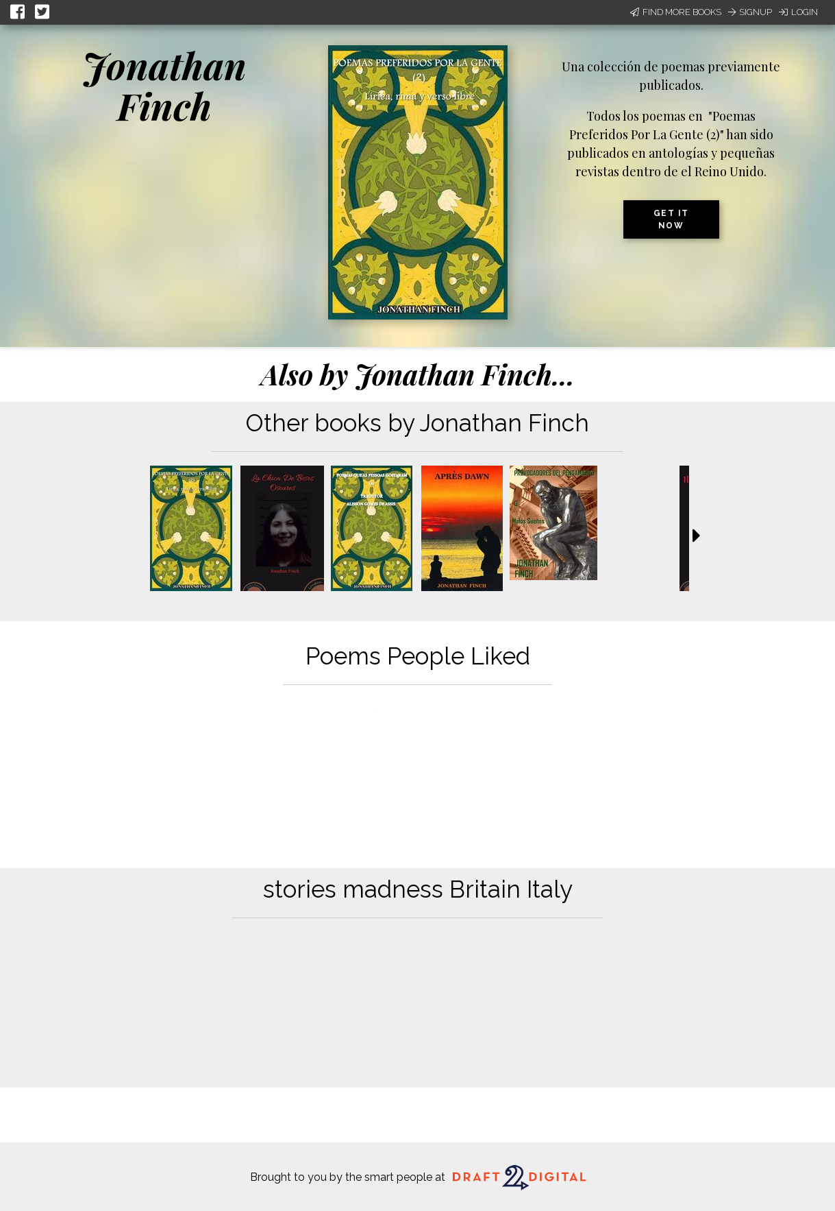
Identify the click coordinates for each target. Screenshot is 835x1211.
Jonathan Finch (164, 85)
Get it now (671, 219)
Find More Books (675, 12)
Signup (750, 12)
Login (798, 12)
